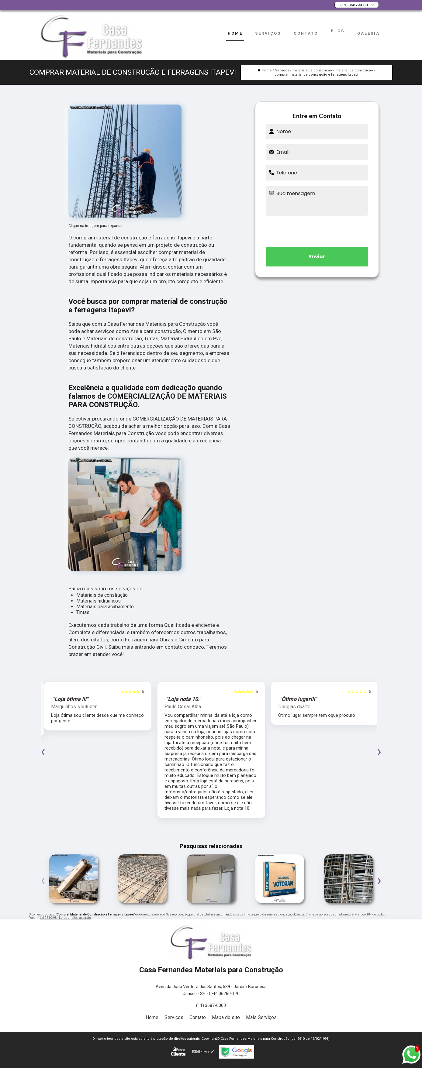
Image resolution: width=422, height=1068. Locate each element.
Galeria (368, 33)
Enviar (317, 256)
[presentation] (317, 230)
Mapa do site (226, 1017)
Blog (338, 31)
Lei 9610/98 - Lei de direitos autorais (65, 917)
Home (235, 33)
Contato (306, 33)
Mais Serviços (261, 1017)
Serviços (268, 33)
